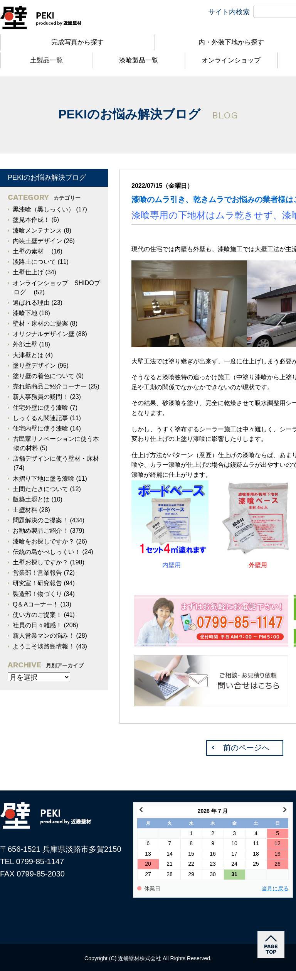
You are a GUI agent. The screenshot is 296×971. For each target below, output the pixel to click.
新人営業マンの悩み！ (43, 635)
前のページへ (246, 747)
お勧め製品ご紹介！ (40, 530)
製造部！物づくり (37, 594)
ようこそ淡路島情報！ (43, 646)
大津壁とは (28, 355)
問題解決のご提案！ (40, 520)
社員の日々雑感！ (37, 625)
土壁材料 (25, 510)
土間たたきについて (40, 489)
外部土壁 (25, 344)
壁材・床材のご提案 (40, 323)
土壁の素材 (31, 251)
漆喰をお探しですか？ (43, 541)
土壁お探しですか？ (40, 562)
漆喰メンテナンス (37, 230)
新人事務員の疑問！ (40, 396)
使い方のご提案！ (37, 614)
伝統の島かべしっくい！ (47, 552)
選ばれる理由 (31, 302)
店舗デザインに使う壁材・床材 (56, 458)
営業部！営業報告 (37, 572)
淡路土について (34, 261)
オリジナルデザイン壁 (43, 334)
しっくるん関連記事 (40, 418)
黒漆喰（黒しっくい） (43, 209)
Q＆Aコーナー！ (36, 604)
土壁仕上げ (28, 272)
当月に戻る (275, 889)
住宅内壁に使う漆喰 (40, 428)
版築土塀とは (31, 499)
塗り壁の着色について (43, 376)
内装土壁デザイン (37, 241)
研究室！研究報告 (37, 583)
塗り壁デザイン (34, 365)
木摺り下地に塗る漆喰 (43, 478)
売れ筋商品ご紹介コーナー (50, 386)
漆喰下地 (25, 313)
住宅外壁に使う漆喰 (40, 407)
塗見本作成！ (31, 219)
